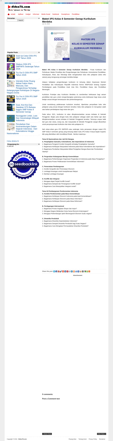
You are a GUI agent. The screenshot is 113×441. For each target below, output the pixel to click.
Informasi (36, 14)
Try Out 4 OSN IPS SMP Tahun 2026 (27, 97)
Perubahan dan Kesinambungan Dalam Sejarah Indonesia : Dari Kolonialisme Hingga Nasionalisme (22, 129)
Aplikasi (20, 14)
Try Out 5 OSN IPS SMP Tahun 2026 (27, 74)
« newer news (47, 434)
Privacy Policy (93, 439)
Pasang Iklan (72, 439)
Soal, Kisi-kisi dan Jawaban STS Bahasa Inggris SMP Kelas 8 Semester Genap (26, 108)
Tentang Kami (82, 439)
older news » (102, 434)
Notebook (55, 14)
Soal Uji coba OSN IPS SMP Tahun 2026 (26, 57)
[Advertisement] (74, 249)
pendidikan (75, 14)
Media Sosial (45, 14)
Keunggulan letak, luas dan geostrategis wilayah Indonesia (27, 118)
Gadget (28, 14)
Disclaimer (102, 439)
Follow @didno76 (13, 141)
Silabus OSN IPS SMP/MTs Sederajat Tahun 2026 (27, 66)
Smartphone (65, 14)
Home (13, 14)
